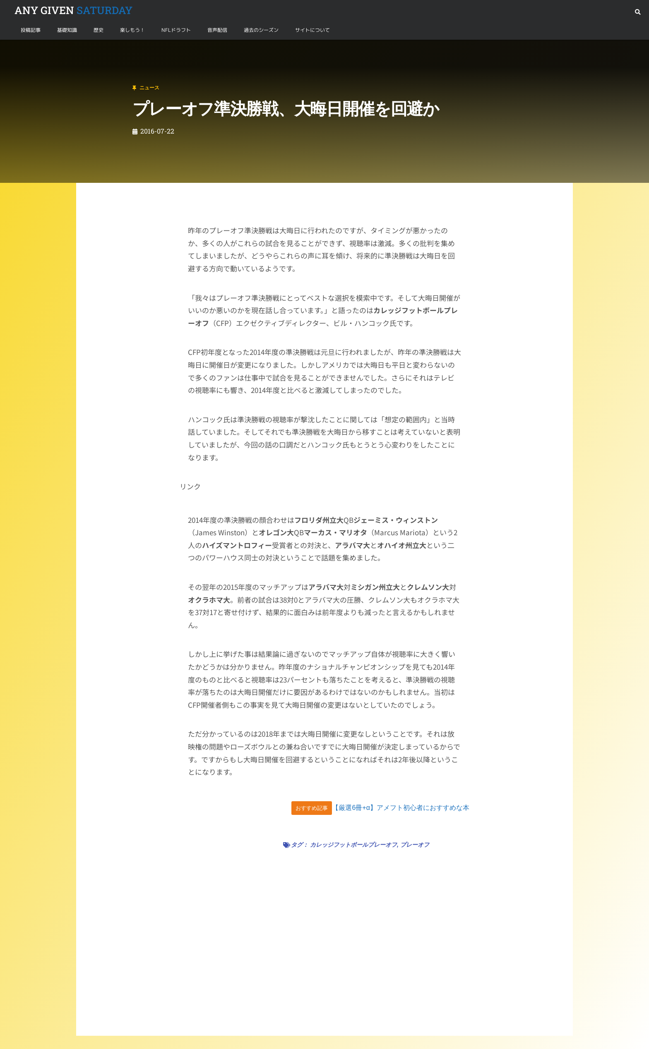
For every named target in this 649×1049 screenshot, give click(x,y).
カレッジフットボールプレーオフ (353, 844)
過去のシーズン (261, 30)
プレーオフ (414, 844)
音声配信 (217, 30)
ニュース (47, 49)
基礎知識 (67, 30)
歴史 (98, 30)
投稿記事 (31, 30)
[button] (637, 12)
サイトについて (312, 30)
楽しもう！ (132, 30)
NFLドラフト (176, 30)
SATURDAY (73, 10)
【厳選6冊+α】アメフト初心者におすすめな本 (400, 807)
